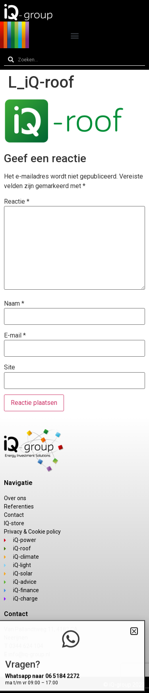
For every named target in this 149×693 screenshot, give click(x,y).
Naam (14, 303)
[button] (74, 35)
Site (9, 367)
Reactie (16, 201)
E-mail (15, 335)
